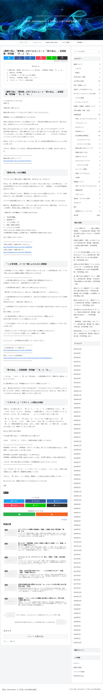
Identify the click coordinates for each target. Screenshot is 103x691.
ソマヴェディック (87, 123)
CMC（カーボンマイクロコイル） (87, 119)
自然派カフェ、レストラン (87, 211)
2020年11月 (77, 395)
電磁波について (87, 181)
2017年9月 (77, 554)
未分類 (6, 493)
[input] (86, 51)
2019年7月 (77, 462)
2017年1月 (77, 588)
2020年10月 (77, 399)
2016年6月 (77, 617)
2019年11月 (77, 445)
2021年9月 (77, 353)
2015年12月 (77, 642)
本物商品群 (87, 114)
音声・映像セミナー (87, 85)
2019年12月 (77, 441)
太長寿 (87, 177)
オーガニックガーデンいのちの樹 (87, 93)
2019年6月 (77, 466)
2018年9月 (77, 504)
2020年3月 (77, 429)
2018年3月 (77, 529)
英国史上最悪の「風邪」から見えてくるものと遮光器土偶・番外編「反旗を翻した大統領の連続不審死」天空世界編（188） (87, 244)
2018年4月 (77, 525)
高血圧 (87, 72)
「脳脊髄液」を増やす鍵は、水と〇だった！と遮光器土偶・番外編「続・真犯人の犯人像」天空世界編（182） (87, 324)
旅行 (87, 207)
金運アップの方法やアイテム (87, 89)
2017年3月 (77, 580)
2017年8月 (77, 559)
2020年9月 (77, 403)
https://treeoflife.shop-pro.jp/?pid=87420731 (17, 161)
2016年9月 (77, 605)
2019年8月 (77, 458)
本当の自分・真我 (87, 77)
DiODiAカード (87, 131)
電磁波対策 (87, 190)
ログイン (77, 663)
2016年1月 (77, 638)
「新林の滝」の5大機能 (15, 72)
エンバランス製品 (87, 169)
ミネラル (87, 68)
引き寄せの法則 (87, 81)
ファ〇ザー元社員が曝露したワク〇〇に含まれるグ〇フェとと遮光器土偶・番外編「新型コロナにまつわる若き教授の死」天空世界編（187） (87, 256)
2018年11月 (77, 496)
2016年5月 (77, 621)
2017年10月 (77, 550)
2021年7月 (77, 361)
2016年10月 (77, 601)
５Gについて (87, 194)
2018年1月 (77, 538)
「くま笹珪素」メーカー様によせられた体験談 (21, 75)
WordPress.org (78, 676)
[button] (98, 52)
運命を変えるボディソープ (87, 148)
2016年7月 (77, 613)
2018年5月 (77, 521)
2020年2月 (77, 433)
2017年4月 (77, 575)
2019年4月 (77, 475)
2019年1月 (77, 487)
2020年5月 (77, 420)
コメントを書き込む (35, 638)
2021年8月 (77, 357)
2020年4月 (77, 424)
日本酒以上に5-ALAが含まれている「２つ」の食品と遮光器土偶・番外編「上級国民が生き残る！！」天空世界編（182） (87, 313)
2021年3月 (77, 378)
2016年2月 (77, 634)
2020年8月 (77, 408)
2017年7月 (77, 563)
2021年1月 (77, 387)
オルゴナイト (87, 127)
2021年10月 (77, 349)
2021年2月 (77, 382)
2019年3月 (77, 479)
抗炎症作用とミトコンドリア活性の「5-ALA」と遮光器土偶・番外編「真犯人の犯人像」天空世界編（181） (87, 333)
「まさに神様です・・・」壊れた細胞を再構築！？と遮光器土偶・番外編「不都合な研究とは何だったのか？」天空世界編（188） (87, 232)
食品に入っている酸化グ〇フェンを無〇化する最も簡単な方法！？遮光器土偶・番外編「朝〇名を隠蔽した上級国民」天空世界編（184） (87, 292)
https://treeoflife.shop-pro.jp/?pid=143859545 (17, 247)
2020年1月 (77, 437)
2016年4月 (77, 626)
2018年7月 (77, 512)
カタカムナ (87, 202)
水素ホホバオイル (87, 156)
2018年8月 (77, 508)
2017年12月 (77, 542)
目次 (33, 66)
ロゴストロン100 (88, 165)
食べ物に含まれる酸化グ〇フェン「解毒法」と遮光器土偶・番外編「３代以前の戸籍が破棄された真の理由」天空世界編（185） (87, 280)
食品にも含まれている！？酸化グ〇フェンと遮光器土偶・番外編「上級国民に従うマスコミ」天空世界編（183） (87, 302)
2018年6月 (77, 517)
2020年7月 (77, 412)
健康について (87, 64)
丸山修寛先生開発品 (87, 135)
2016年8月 (77, 609)
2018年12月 (77, 491)
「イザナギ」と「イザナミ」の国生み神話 (20, 80)
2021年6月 (77, 366)
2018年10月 (77, 500)
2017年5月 (77, 571)
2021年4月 (77, 374)
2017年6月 (77, 567)
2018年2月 (77, 533)
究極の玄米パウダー (87, 152)
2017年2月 (77, 584)
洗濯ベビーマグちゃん (87, 173)
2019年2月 (77, 483)
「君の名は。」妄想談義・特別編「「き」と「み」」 (23, 78)
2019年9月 (77, 454)
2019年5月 (77, 471)
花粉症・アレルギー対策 (87, 198)
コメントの (79, 671)
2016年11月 (77, 596)
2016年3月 (77, 630)
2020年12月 (77, 391)
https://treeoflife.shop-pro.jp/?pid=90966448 (17, 253)
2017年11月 (77, 546)
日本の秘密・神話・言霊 (87, 110)
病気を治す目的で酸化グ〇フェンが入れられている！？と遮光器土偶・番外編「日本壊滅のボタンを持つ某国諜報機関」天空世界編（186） (87, 268)
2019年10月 (77, 450)
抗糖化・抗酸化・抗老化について (87, 106)
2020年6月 (77, 416)
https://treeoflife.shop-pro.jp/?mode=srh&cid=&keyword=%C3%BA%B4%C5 (27, 358)
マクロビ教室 (87, 98)
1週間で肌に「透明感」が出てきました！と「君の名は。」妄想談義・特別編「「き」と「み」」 (36, 70)
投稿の (77, 667)
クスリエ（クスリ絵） (88, 144)
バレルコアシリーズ (88, 139)
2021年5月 (77, 370)
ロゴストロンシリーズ (87, 160)
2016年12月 (77, 592)
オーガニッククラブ (87, 102)
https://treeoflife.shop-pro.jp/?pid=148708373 (17, 351)
